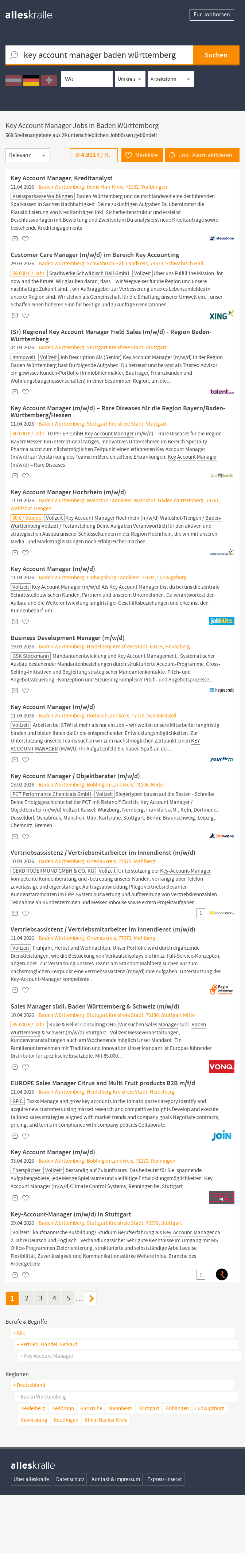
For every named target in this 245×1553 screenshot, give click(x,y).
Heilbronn (62, 1466)
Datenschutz (70, 1536)
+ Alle (19, 1390)
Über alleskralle (31, 1536)
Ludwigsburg (210, 1466)
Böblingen (177, 1466)
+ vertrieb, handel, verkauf (47, 1402)
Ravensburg (33, 1477)
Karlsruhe (91, 1466)
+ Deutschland (29, 1443)
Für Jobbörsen (212, 15)
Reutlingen (66, 1477)
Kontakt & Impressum (116, 1536)
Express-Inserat (164, 1536)
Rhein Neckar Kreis (106, 1477)
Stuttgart (149, 1466)
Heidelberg (32, 1466)
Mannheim (120, 1466)
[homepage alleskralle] (34, 12)
